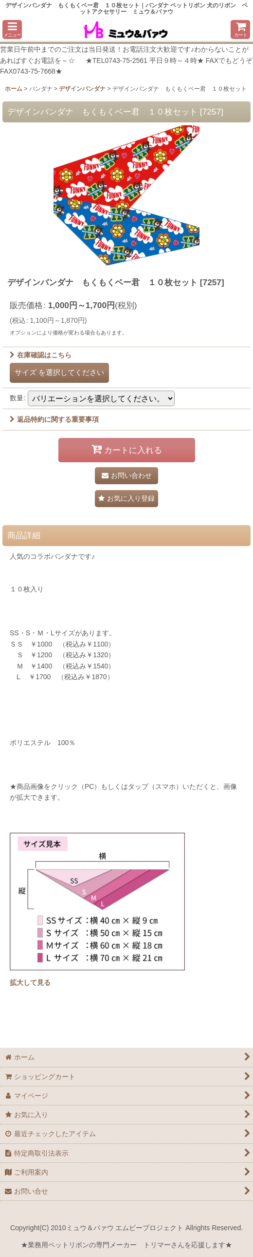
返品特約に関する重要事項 (54, 419)
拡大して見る (30, 982)
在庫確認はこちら (41, 355)
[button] (12, 29)
